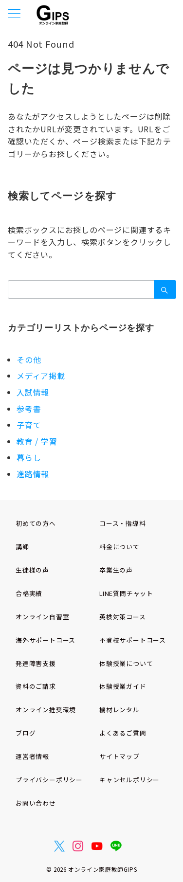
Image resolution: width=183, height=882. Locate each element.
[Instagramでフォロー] (78, 846)
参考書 (29, 408)
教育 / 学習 (37, 441)
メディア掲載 (41, 375)
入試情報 (33, 392)
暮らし (29, 457)
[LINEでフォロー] (116, 846)
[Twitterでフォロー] (59, 846)
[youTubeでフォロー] (97, 846)
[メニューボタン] (14, 14)
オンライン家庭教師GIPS (102, 869)
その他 (29, 359)
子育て (29, 425)
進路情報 (33, 474)
